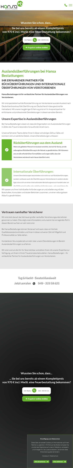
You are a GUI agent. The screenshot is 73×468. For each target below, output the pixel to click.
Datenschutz (54, 456)
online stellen (36, 47)
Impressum (45, 456)
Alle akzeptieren (40, 461)
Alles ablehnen (58, 461)
